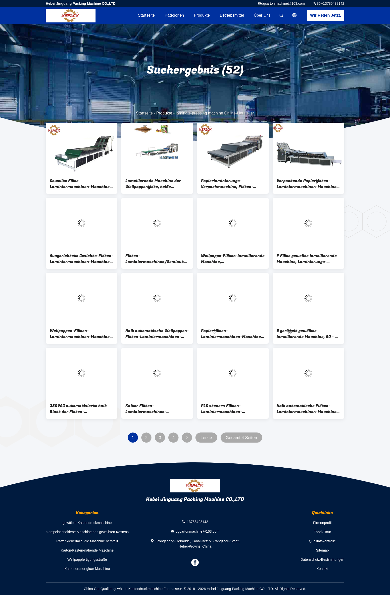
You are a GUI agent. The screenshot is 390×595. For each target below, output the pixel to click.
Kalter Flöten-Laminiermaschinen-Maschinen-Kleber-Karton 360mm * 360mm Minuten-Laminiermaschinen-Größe (152, 409)
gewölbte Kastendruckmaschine (87, 523)
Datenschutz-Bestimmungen (322, 559)
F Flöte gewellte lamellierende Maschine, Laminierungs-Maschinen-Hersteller (307, 259)
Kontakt (322, 569)
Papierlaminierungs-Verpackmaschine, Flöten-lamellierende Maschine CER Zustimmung (229, 184)
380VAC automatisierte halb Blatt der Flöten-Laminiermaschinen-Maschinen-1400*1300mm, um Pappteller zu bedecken (80, 409)
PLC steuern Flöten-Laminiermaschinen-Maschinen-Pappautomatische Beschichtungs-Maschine (231, 409)
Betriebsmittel (232, 15)
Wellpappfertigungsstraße (87, 559)
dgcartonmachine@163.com (283, 3)
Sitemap (322, 550)
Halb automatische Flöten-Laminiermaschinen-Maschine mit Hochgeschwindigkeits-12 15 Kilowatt (307, 409)
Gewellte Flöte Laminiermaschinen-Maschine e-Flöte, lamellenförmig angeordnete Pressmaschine (80, 184)
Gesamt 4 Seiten (241, 437)
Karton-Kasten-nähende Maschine (87, 550)
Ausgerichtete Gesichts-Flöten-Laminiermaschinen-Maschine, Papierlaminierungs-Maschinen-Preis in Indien (81, 259)
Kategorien (174, 15)
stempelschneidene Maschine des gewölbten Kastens (87, 532)
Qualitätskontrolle (322, 541)
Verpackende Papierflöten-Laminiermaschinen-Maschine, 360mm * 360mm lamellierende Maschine (308, 184)
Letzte (206, 437)
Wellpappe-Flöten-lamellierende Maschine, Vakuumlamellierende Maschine (233, 259)
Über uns (262, 15)
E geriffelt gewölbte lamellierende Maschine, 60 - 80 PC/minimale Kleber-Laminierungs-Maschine (308, 334)
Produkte (202, 15)
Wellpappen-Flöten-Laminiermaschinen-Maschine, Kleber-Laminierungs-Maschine (81, 334)
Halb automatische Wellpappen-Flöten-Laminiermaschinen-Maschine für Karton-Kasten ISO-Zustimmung (157, 334)
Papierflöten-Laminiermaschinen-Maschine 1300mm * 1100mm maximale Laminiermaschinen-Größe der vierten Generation (231, 334)
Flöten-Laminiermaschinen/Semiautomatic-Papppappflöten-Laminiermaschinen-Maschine (157, 259)
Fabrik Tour (322, 532)
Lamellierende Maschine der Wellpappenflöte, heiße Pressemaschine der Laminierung (153, 184)
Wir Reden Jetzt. (325, 15)
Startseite (146, 15)
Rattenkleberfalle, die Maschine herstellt (87, 541)
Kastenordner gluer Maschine (87, 569)
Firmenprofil (322, 523)
